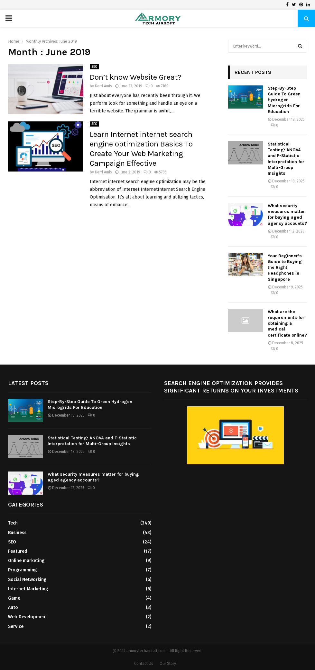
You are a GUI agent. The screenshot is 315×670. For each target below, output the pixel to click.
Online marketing (26, 560)
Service (15, 626)
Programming (22, 570)
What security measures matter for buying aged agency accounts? (287, 214)
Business (17, 532)
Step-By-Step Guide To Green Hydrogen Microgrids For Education (284, 99)
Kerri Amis (103, 86)
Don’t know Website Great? (135, 77)
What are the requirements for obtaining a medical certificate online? (287, 323)
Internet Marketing (28, 589)
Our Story (168, 663)
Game (14, 598)
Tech (13, 523)
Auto (13, 607)
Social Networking (27, 579)
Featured (17, 551)
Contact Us (143, 663)
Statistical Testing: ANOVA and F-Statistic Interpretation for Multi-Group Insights (286, 158)
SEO (94, 67)
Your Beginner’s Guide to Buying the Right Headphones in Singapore (285, 267)
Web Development (27, 617)
